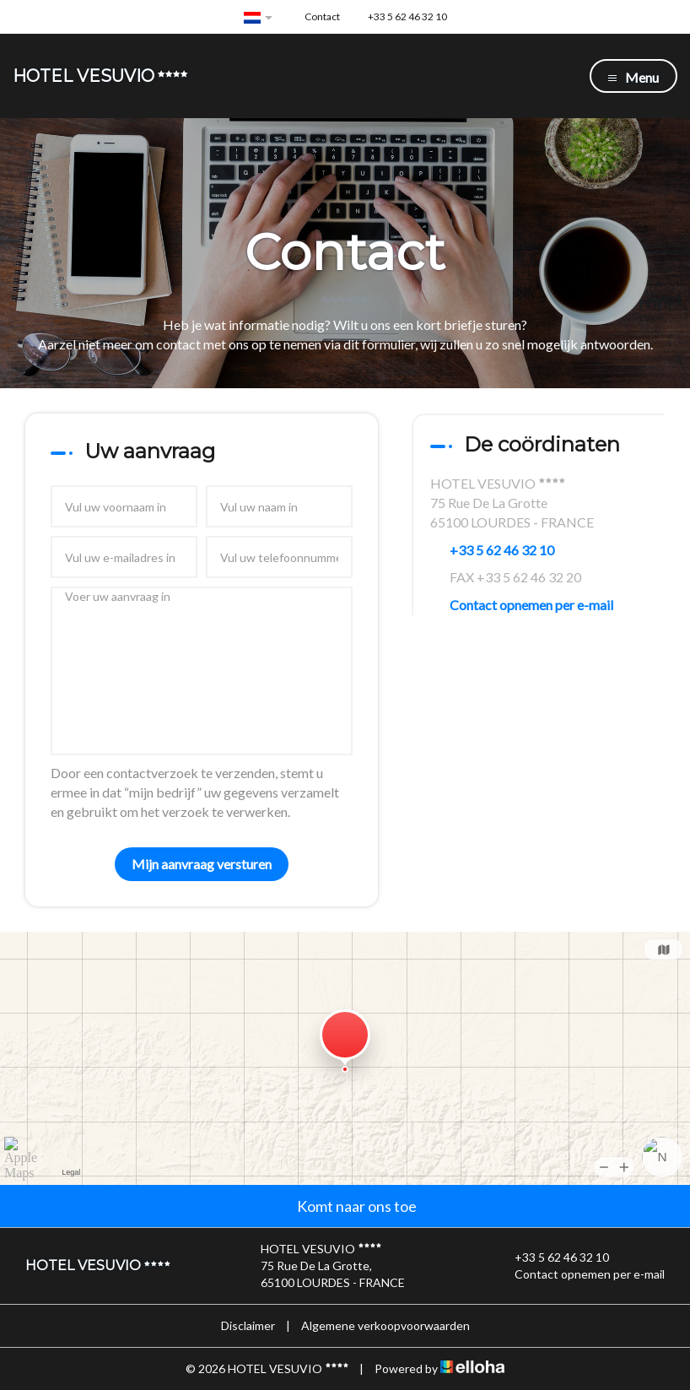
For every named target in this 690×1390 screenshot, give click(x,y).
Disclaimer (248, 1325)
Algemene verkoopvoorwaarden (385, 1325)
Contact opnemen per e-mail (531, 605)
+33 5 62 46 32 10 (552, 1257)
